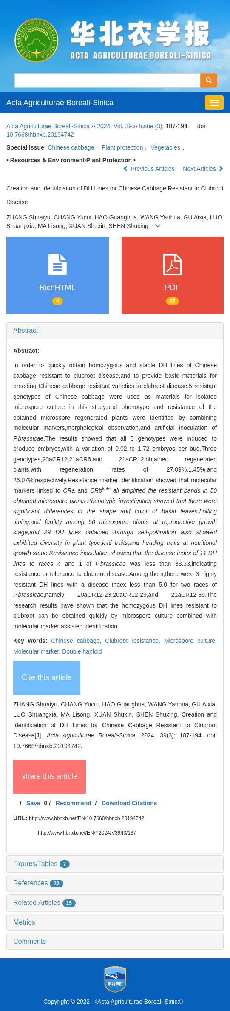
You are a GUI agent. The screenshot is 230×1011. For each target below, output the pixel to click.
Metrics (24, 922)
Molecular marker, (37, 651)
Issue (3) (150, 126)
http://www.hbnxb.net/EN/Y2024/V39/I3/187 (87, 833)
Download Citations (129, 803)
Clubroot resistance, (134, 640)
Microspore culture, (190, 640)
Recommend (73, 803)
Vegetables (165, 147)
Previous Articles (149, 168)
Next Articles (203, 168)
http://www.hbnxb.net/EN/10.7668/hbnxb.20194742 (86, 818)
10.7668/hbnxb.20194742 (40, 134)
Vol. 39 (123, 126)
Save (33, 803)
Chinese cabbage (71, 147)
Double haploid (82, 651)
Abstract (25, 330)
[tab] (115, 331)
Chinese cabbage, (78, 640)
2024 (103, 126)
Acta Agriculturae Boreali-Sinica (60, 102)
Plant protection (122, 147)
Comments (29, 941)
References (38, 883)
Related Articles (44, 902)
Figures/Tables (41, 863)
